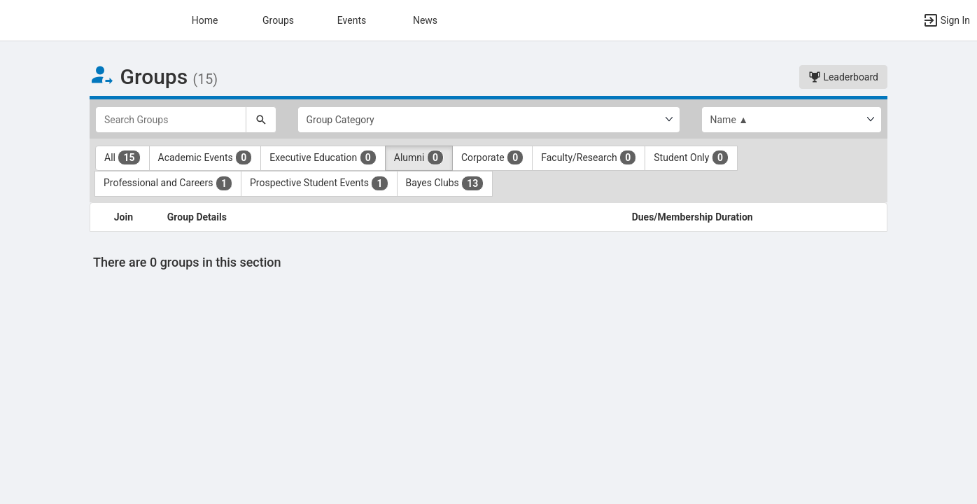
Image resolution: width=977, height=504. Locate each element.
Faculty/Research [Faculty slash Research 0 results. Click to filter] (588, 157)
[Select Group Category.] (488, 119)
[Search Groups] (170, 119)
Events (351, 20)
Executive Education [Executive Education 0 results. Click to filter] (322, 157)
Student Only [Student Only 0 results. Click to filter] (691, 157)
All (122, 157)
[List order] (792, 119)
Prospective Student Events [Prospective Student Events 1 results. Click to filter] (319, 183)
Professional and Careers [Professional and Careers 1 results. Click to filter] (168, 183)
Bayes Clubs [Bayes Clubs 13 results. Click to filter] (445, 183)
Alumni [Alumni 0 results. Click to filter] (419, 157)
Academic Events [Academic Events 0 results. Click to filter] (205, 157)
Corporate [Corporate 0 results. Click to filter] (492, 157)
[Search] (261, 119)
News (425, 20)
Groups (278, 20)
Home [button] (205, 20)
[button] (946, 20)
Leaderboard (843, 77)
